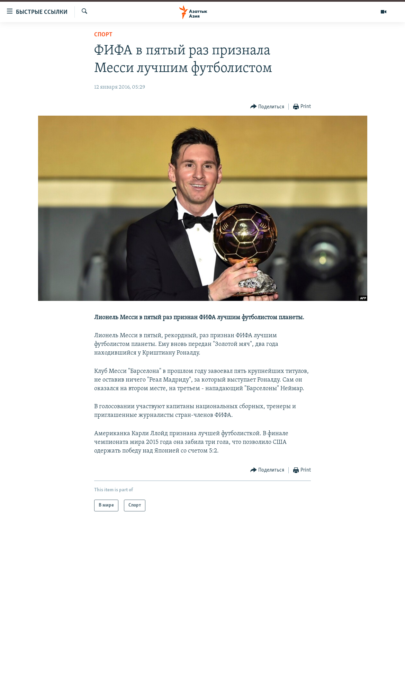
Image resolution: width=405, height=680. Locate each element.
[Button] (267, 106)
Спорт (103, 35)
